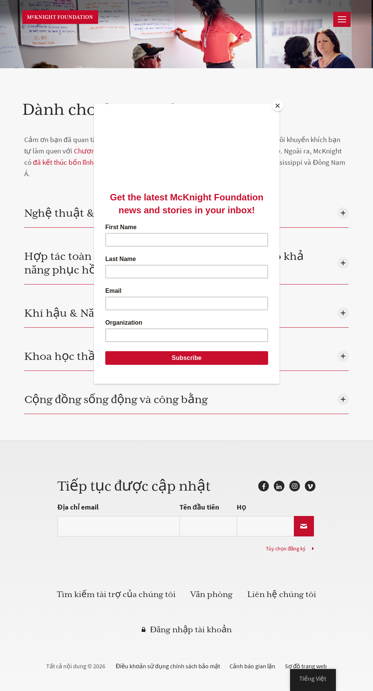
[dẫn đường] (342, 19)
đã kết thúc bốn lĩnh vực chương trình (90, 162)
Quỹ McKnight (60, 17)
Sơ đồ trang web (306, 666)
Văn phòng (211, 594)
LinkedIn (279, 486)
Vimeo (310, 486)
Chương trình (94, 151)
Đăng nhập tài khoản (191, 629)
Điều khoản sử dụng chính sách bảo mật (168, 666)
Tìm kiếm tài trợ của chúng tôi (116, 594)
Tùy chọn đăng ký (286, 548)
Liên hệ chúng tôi (281, 594)
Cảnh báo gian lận (252, 666)
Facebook (263, 486)
